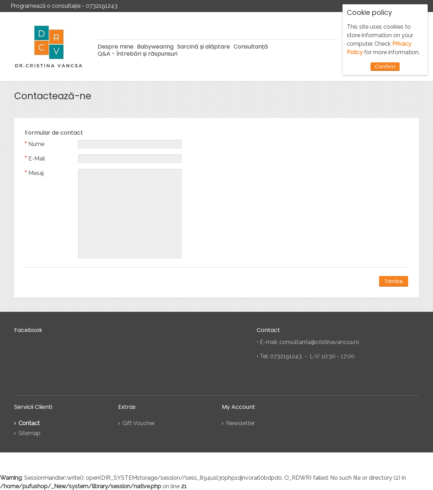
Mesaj (36, 172)
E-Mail (36, 158)
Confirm (385, 66)
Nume (36, 144)
